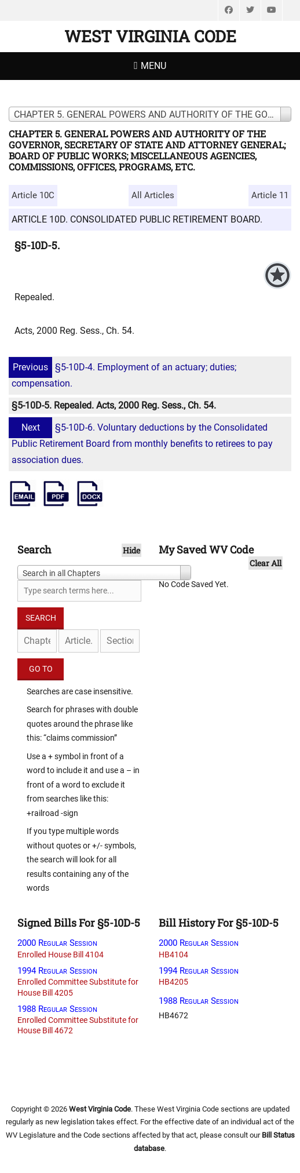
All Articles (152, 195)
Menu (153, 65)
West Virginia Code (150, 36)
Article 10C (33, 195)
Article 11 (269, 195)
